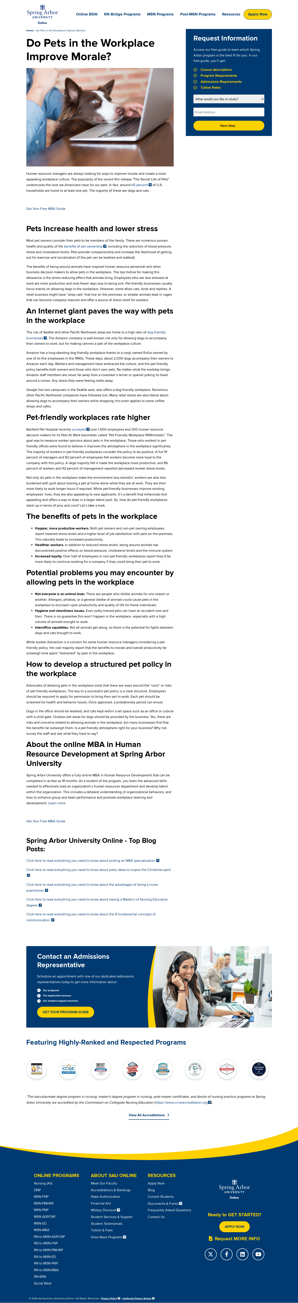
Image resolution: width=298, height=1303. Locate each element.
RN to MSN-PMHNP (48, 1250)
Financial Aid (101, 1203)
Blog (151, 1190)
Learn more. (57, 803)
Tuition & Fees (102, 1230)
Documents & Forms (163, 1203)
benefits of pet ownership (83, 246)
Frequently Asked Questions (169, 1210)
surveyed (79, 429)
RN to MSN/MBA (46, 1270)
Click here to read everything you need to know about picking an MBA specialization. (91, 860)
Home (29, 30)
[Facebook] (227, 1254)
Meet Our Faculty (104, 1183)
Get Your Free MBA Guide (45, 209)
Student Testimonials (106, 1224)
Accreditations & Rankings (111, 1190)
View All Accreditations (147, 1115)
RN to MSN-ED (45, 1257)
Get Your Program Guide (66, 1012)
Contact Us (156, 1217)
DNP (37, 1190)
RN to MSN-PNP (46, 1263)
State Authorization (105, 1196)
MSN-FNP (41, 1196)
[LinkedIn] (242, 1254)
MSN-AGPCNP (44, 1217)
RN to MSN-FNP (46, 1243)
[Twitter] (211, 1254)
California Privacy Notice (136, 1298)
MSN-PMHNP (44, 1203)
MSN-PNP (41, 1210)
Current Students (161, 1196)
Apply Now (258, 14)
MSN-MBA (42, 1230)
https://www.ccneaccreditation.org (181, 1102)
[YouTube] (258, 1254)
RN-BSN (40, 1276)
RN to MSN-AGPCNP (49, 1237)
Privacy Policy (109, 1298)
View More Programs (106, 1237)
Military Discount (103, 1210)
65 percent (140, 185)
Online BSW (87, 14)
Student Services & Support (111, 1217)
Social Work (43, 1283)
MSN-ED (40, 1223)
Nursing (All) (43, 1183)
